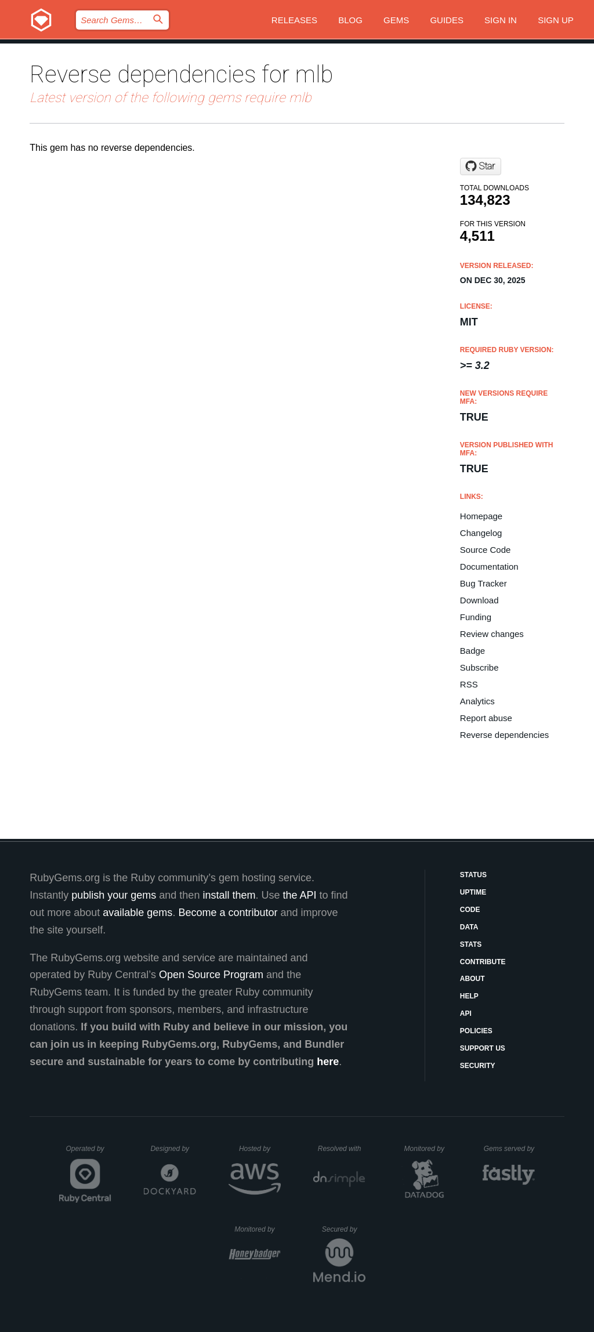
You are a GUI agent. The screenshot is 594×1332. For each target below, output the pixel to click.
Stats (471, 944)
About (472, 979)
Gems (396, 20)
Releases (294, 20)
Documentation (489, 566)
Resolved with (341, 1149)
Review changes (492, 634)
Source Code (485, 550)
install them (228, 895)
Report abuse (486, 718)
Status (473, 875)
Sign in (500, 20)
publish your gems (113, 895)
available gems (137, 912)
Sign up (556, 20)
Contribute (483, 962)
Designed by (172, 1149)
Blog (350, 20)
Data (469, 927)
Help (469, 996)
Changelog (481, 533)
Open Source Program (211, 974)
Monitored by (427, 1149)
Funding (475, 617)
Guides (446, 20)
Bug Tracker (483, 583)
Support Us (482, 1048)
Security (477, 1066)
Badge (472, 651)
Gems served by (509, 1149)
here (328, 1061)
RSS (469, 684)
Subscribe (479, 667)
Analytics (477, 701)
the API (299, 895)
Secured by (343, 1229)
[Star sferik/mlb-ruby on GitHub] (480, 166)
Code (470, 910)
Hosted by (260, 1149)
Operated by (88, 1153)
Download (479, 600)
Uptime (473, 892)
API (466, 1013)
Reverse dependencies (504, 735)
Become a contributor (227, 912)
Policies (476, 1031)
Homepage (481, 516)
